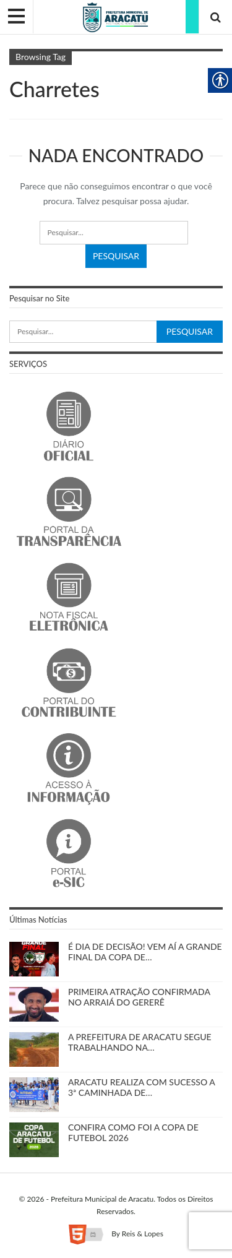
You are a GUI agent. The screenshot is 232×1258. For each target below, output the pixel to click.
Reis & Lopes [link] (142, 1233)
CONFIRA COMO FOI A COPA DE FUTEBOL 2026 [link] (133, 1132)
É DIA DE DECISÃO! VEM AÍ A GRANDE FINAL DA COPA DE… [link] (145, 951)
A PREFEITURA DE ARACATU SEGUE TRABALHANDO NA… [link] (140, 1042)
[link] (116, 16)
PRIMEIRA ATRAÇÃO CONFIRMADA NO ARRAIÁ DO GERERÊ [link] (139, 996)
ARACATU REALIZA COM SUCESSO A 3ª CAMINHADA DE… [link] (141, 1087)
